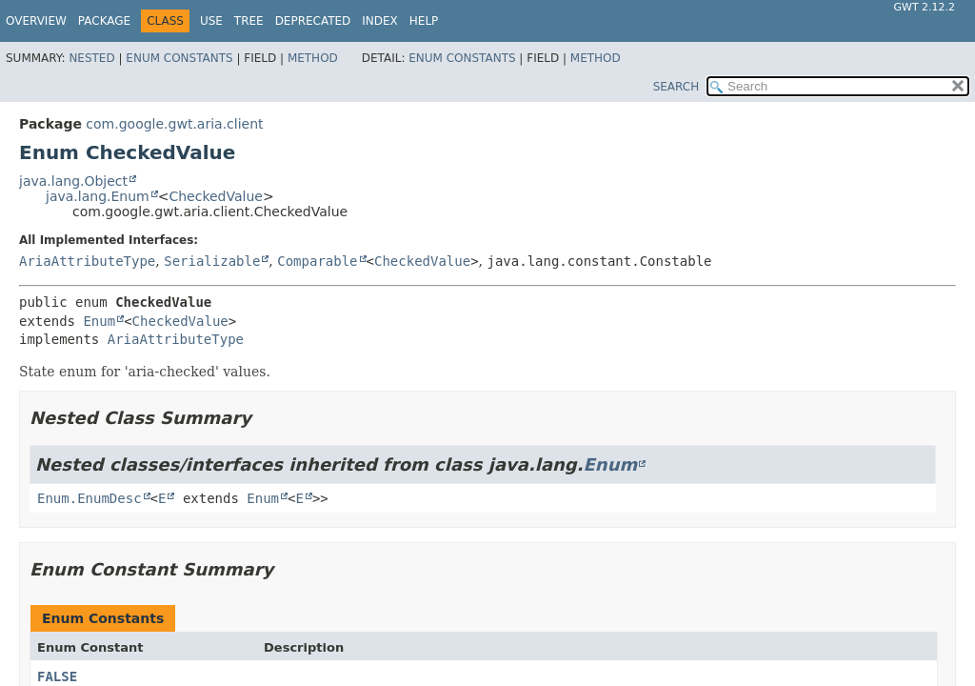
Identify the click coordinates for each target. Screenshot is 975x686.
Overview (36, 21)
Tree (249, 21)
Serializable (212, 261)
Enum (99, 321)
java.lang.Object (73, 181)
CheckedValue (216, 196)
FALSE (57, 676)
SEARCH (676, 86)
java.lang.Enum (97, 196)
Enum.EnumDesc (89, 498)
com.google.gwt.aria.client (174, 123)
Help (424, 21)
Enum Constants (179, 58)
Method (313, 58)
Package (104, 21)
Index (380, 21)
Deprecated (313, 21)
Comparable (317, 261)
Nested (91, 58)
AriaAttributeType (87, 261)
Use (211, 21)
